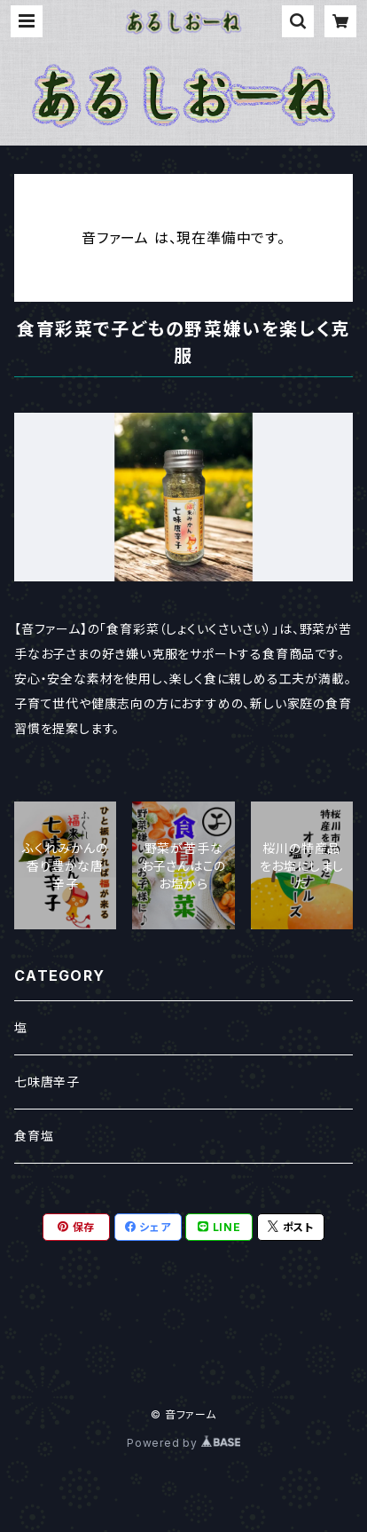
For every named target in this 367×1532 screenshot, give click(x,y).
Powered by (183, 1442)
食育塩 (33, 1135)
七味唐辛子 (47, 1081)
